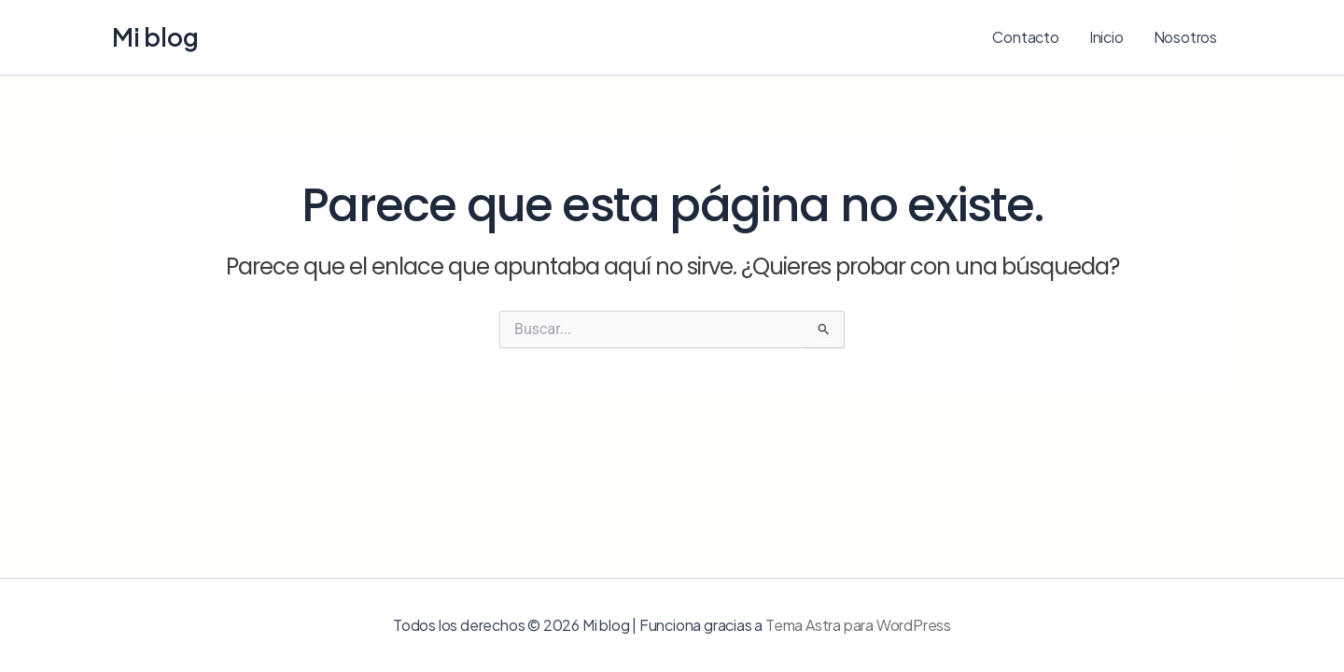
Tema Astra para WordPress (858, 625)
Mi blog (155, 36)
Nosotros (1185, 37)
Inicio (1106, 37)
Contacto (1025, 37)
